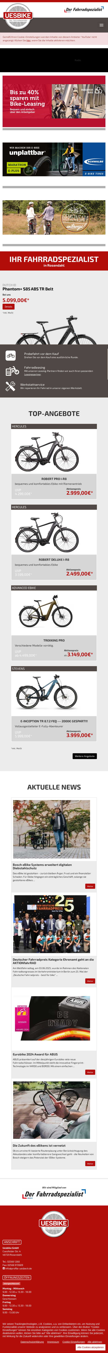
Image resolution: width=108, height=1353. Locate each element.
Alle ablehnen (94, 1342)
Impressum (53, 1342)
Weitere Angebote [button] (85, 756)
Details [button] (8, 306)
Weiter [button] (90, 886)
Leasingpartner (32, 374)
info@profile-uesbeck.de (18, 1268)
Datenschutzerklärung (32, 1342)
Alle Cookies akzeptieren (90, 1347)
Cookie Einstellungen (74, 1342)
